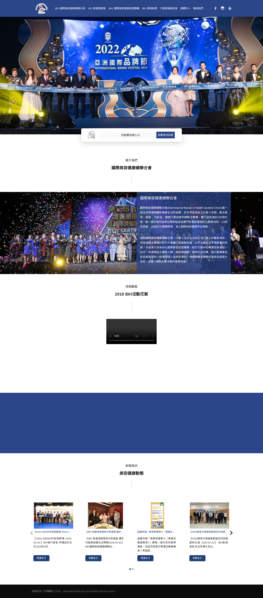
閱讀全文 (41, 558)
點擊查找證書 (165, 135)
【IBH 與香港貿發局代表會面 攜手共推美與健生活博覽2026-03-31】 (104, 531)
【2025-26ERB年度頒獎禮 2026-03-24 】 (52, 531)
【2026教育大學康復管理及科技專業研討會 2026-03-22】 (208, 531)
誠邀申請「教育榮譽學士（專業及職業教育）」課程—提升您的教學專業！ (156, 531)
